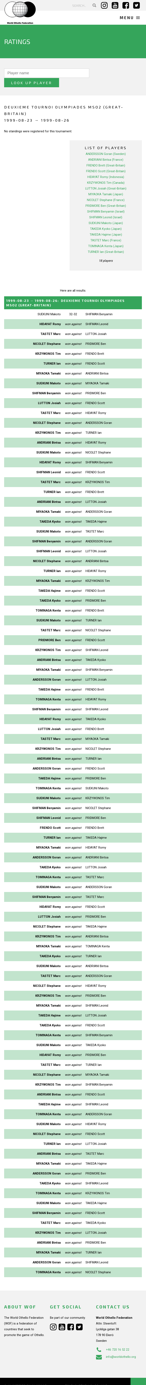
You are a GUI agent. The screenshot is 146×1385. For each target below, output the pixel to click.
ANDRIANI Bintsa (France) (105, 150)
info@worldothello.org (116, 1347)
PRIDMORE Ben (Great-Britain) (105, 196)
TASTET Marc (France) (105, 231)
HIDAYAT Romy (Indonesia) (105, 167)
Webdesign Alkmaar (29, 1376)
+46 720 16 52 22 (112, 1340)
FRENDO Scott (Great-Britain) (106, 162)
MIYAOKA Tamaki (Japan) (105, 185)
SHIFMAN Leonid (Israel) (105, 208)
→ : (65, 293)
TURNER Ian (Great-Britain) (106, 242)
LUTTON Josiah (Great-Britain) (105, 179)
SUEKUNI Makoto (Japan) (106, 213)
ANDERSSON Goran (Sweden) (106, 144)
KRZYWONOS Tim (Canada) (106, 173)
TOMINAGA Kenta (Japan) (105, 236)
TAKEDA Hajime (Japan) (106, 225)
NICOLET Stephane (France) (106, 190)
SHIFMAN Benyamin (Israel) (106, 202)
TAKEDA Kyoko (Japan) (106, 219)
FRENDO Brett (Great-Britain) (106, 156)
